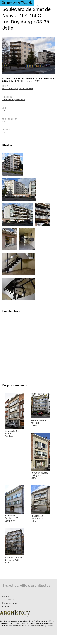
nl (38, 5)
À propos (6, 596)
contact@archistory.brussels (42, 625)
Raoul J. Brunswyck (9, 88)
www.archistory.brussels (19, 625)
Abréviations (8, 599)
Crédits (5, 606)
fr (33, 5)
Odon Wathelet (26, 88)
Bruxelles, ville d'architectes (26, 585)
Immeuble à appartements (12, 99)
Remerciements (9, 603)
